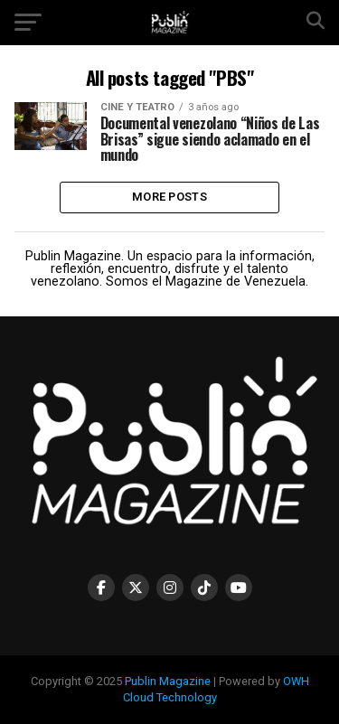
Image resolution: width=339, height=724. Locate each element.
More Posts (169, 196)
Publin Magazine (168, 681)
